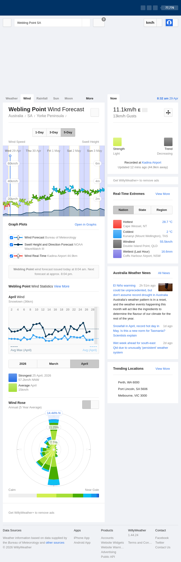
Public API (108, 556)
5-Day (68, 132)
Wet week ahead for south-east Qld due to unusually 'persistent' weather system (143, 347)
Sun (56, 98)
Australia (15, 116)
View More (163, 194)
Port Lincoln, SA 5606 (133, 389)
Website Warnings (113, 547)
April (84, 363)
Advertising (108, 552)
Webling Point (69, 115)
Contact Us (162, 547)
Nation (123, 210)
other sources (55, 542)
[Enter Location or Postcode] (52, 22)
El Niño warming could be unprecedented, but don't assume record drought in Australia (143, 302)
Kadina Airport (151, 162)
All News (164, 273)
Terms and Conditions (140, 542)
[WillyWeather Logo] (25, 8)
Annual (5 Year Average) (25, 407)
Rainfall (42, 98)
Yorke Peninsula (50, 116)
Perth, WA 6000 (129, 382)
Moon (69, 98)
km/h (150, 23)
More (89, 98)
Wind (27, 98)
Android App (82, 542)
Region (161, 210)
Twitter (159, 542)
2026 (23, 363)
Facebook (162, 538)
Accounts (107, 538)
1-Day (39, 132)
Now (113, 98)
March (53, 363)
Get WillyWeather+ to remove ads (136, 180)
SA (29, 116)
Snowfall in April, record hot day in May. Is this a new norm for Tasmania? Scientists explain (143, 330)
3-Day (53, 132)
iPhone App (82, 538)
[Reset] (78, 23)
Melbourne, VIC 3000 (132, 395)
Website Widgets (112, 542)
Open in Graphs (85, 224)
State (142, 210)
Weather (12, 98)
